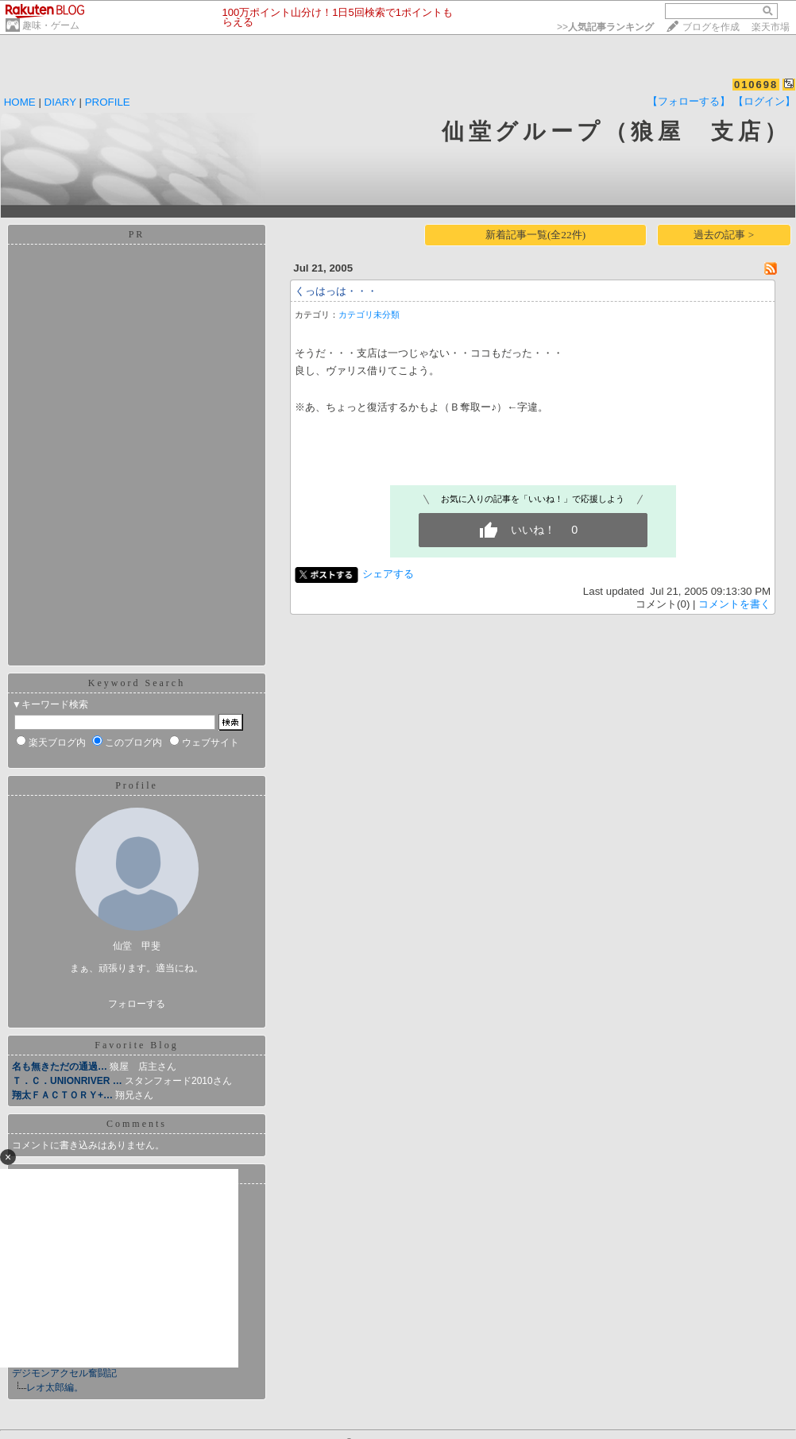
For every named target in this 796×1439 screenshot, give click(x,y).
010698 (756, 85)
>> (605, 27)
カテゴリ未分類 (369, 314)
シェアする (388, 574)
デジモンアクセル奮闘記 (64, 1373)
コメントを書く (734, 604)
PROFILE (107, 102)
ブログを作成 (711, 27)
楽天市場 (771, 27)
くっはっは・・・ (336, 291)
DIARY (60, 102)
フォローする (136, 1003)
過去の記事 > (724, 235)
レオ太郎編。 (54, 1387)
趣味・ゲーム (50, 25)
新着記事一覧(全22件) (535, 235)
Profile (136, 785)
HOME (20, 102)
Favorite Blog (136, 1045)
